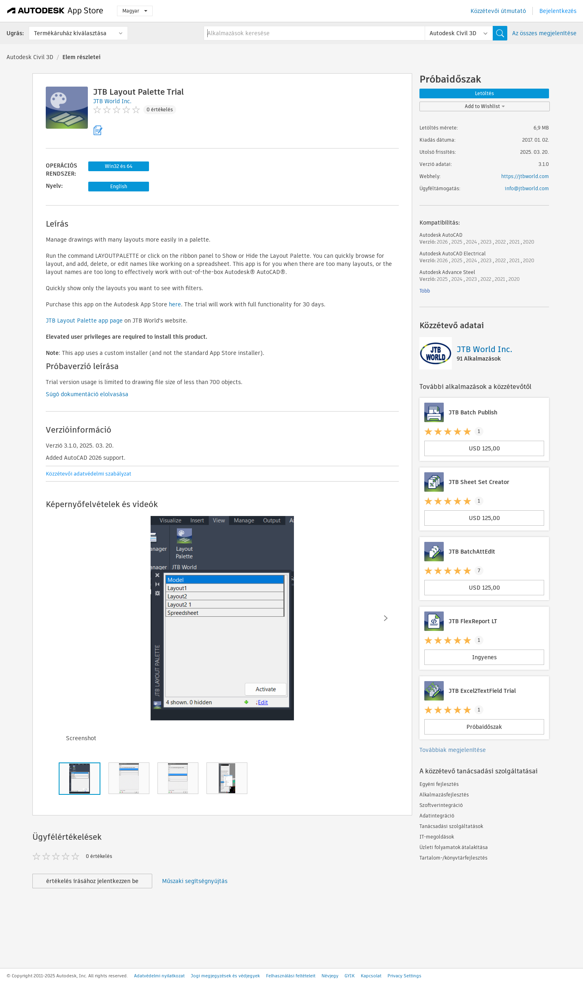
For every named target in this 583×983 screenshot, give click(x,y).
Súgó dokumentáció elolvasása (87, 394)
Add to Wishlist (485, 106)
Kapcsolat (371, 975)
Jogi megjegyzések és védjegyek (225, 975)
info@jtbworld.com (527, 188)
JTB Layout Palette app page (84, 320)
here (175, 304)
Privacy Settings (404, 975)
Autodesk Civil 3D (29, 57)
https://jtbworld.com (525, 176)
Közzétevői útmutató (498, 11)
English (118, 186)
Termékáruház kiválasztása (70, 33)
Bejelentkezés (558, 11)
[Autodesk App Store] (55, 11)
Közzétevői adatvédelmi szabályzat (88, 474)
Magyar (134, 10)
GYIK (350, 975)
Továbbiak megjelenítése (452, 750)
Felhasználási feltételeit (290, 975)
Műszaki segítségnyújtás (195, 881)
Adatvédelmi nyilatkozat (159, 975)
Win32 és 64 (118, 166)
